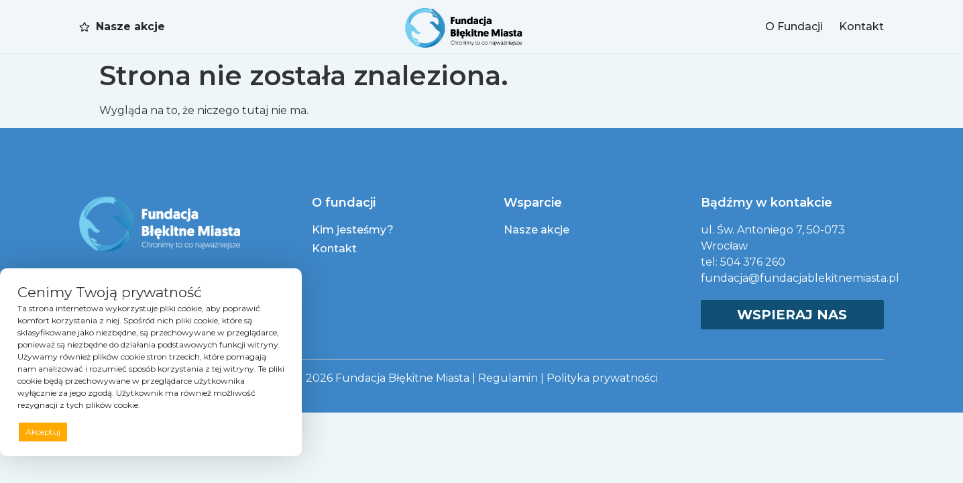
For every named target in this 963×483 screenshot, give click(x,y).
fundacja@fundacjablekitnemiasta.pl (800, 278)
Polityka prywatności (602, 378)
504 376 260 (752, 262)
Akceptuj (42, 432)
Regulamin (508, 378)
